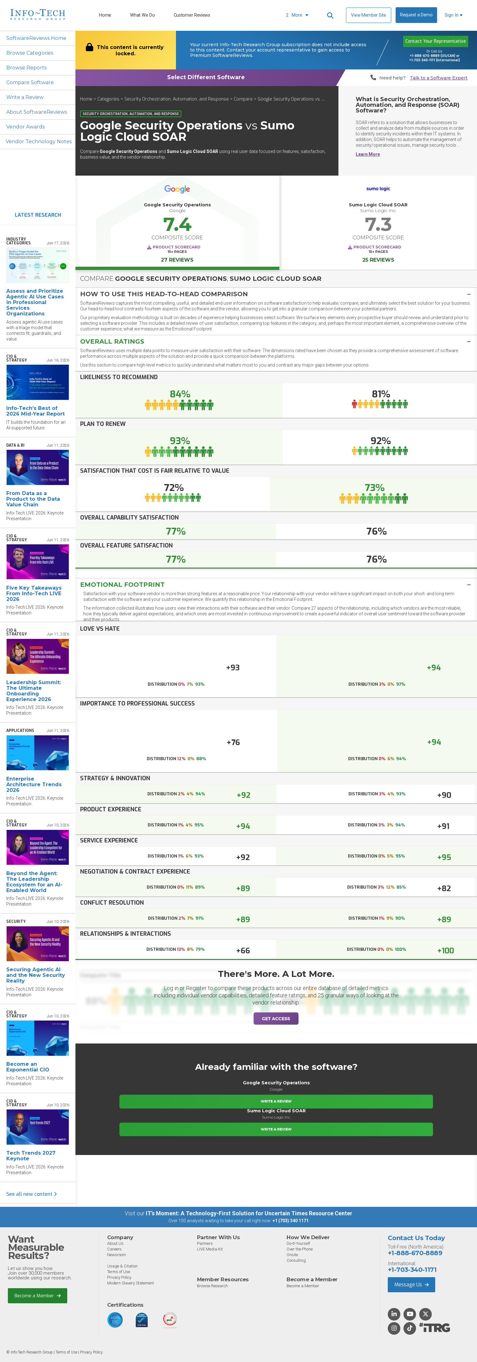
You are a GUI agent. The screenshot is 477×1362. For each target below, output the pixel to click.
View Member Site (368, 15)
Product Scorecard (176, 247)
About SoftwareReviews (36, 112)
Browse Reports (26, 68)
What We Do (142, 15)
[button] (276, 294)
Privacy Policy (119, 1277)
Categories (108, 99)
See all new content (31, 1194)
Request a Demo (416, 15)
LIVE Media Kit (210, 1249)
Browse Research (212, 1285)
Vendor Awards (25, 127)
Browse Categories (29, 53)
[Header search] (330, 15)
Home (105, 15)
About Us (115, 1243)
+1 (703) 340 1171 (290, 1220)
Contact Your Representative (435, 41)
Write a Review (25, 97)
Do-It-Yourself (298, 1243)
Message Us (411, 1284)
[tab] (276, 293)
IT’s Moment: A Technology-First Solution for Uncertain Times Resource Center (249, 1213)
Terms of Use (118, 1271)
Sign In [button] (454, 15)
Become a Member (37, 1296)
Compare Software (30, 82)
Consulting (296, 1260)
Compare (243, 99)
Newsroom (116, 1254)
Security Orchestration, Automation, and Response (176, 99)
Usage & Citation (122, 1266)
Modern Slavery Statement (130, 1283)
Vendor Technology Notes (39, 141)
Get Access (276, 1019)
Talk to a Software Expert (439, 78)
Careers (114, 1249)
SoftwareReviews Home (36, 38)
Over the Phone (300, 1249)
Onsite (292, 1254)
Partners (205, 1243)
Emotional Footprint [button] (122, 584)
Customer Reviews (192, 15)
